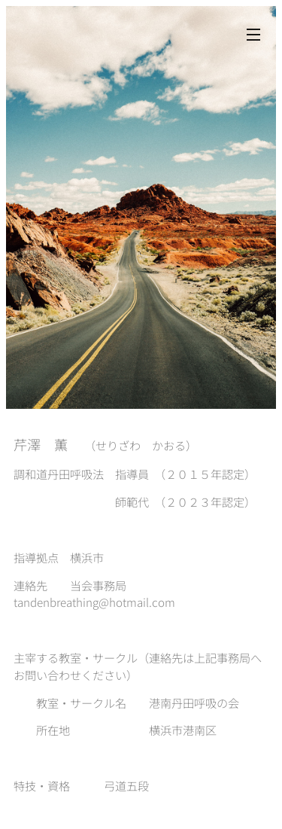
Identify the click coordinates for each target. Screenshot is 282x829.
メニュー (253, 34)
